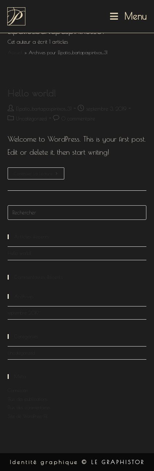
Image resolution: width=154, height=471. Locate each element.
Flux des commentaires (29, 407)
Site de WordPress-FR (27, 416)
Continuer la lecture (39, 175)
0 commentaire (78, 119)
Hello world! (32, 93)
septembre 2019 (23, 313)
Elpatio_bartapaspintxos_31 (44, 109)
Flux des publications (27, 399)
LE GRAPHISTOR (118, 462)
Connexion (18, 390)
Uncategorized (31, 119)
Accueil (15, 52)
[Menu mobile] (128, 16)
